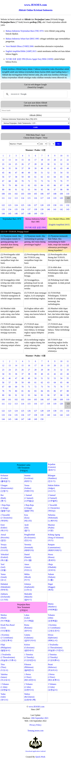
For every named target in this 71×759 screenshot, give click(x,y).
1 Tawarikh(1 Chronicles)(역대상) (54, 508)
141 (54, 209)
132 (67, 205)
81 (23, 185)
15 (23, 160)
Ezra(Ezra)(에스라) (28, 518)
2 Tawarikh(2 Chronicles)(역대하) (6, 518)
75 (55, 181)
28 (35, 164)
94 (35, 189)
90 (10, 189)
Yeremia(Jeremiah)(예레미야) (29, 547)
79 (10, 185)
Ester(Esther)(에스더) (4, 528)
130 (54, 205)
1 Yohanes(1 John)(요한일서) (5, 687)
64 (55, 177)
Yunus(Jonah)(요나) (4, 577)
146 (16, 213)
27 (29, 164)
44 (68, 168)
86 (55, 185)
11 (68, 156)
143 (67, 209)
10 (61, 156)
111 (3, 198)
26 (23, 164)
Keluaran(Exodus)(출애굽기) (5, 478)
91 (16, 189)
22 (68, 160)
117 (41, 198)
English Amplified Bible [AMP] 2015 (21, 51)
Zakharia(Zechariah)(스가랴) (5, 597)
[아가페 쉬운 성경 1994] (35, 227)
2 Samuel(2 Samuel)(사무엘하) (52, 498)
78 (3, 185)
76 (61, 181)
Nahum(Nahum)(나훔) (51, 577)
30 (48, 164)
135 (16, 209)
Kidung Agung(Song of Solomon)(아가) (56, 537)
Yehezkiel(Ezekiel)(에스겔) (5, 557)
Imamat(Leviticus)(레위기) (28, 478)
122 (3, 205)
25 (16, 164)
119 (54, 198)
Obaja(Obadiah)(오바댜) (52, 567)
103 (22, 194)
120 (61, 198)
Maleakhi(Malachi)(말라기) (28, 597)
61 (35, 177)
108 (54, 194)
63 (48, 177)
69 (16, 181)
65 (61, 177)
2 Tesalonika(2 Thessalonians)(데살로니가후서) (8, 657)
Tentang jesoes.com (36, 731)
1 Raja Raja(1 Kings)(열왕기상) (5, 508)
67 (3, 181)
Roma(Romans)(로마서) (28, 628)
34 (3, 168)
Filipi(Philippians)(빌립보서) (6, 647)
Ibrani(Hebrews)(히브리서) (52, 667)
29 (42, 164)
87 (61, 185)
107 (48, 194)
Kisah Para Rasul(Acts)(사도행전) (8, 628)
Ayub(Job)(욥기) (27, 528)
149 (35, 213)
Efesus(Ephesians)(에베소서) (53, 638)
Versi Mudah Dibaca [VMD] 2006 (20, 46)
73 (42, 181)
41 (48, 168)
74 (48, 181)
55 (68, 173)
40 (42, 168)
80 (16, 185)
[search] (35, 94)
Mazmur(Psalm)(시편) (51, 528)
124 (16, 205)
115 (28, 198)
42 (55, 168)
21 (61, 160)
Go (58, 144)
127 (35, 205)
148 (29, 213)
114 (22, 198)
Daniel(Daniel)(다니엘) (28, 557)
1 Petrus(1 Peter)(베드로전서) (30, 677)
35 (10, 168)
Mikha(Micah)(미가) (27, 577)
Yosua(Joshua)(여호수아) (29, 488)
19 (48, 160)
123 (9, 205)
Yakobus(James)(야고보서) (5, 677)
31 (55, 164)
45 (3, 173)
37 (23, 168)
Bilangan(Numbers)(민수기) (52, 478)
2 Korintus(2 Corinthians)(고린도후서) (7, 638)
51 (42, 173)
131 (61, 205)
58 (16, 177)
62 (42, 177)
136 (22, 209)
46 (10, 173)
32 (61, 164)
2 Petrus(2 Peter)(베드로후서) (53, 677)
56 (3, 177)
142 (61, 209)
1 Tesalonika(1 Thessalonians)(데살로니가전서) (56, 647)
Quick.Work (40, 757)
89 (3, 189)
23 (3, 164)
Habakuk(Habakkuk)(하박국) (5, 587)
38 (29, 168)
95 (42, 189)
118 (48, 198)
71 (29, 181)
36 (16, 168)
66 (68, 177)
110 (67, 194)
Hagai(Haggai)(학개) (51, 587)
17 (35, 160)
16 (29, 160)
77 (68, 181)
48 (23, 173)
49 (29, 173)
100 (3, 194)
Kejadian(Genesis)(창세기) (52, 467)
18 (42, 160)
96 (48, 189)
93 (29, 189)
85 (48, 185)
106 (41, 194)
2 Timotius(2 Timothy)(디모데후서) (53, 657)
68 (10, 181)
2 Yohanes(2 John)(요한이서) (29, 687)
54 (61, 173)
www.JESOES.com (36, 707)
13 (10, 160)
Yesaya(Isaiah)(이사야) (4, 547)
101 (9, 194)
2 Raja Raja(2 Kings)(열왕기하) (29, 508)
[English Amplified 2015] (59, 225)
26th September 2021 (39, 718)
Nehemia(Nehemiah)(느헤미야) (53, 518)
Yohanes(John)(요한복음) (52, 618)
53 (55, 173)
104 (29, 194)
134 (9, 209)
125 (22, 205)
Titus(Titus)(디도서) (4, 667)
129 (48, 205)
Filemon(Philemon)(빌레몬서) (29, 667)
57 (10, 177)
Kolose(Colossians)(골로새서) (29, 647)
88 (68, 185)
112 (9, 198)
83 (35, 185)
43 (61, 168)
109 (61, 194)
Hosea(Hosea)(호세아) (51, 557)
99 (68, 189)
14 (16, 160)
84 (42, 185)
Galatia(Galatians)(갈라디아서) (30, 638)
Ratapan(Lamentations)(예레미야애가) (55, 547)
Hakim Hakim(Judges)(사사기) (53, 488)
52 (48, 173)
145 (9, 213)
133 (3, 209)
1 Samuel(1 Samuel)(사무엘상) (29, 498)
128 (41, 205)
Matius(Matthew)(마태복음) (52, 607)
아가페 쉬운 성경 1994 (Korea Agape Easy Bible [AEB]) (29, 59)
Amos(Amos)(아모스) (28, 567)
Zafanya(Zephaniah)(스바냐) (29, 587)
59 (23, 177)
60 (29, 177)
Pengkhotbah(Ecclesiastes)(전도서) (29, 537)
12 (3, 160)
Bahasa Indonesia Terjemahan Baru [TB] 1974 (24, 31)
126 (29, 205)
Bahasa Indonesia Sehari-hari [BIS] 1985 (22, 39)
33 (68, 164)
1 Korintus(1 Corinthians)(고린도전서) (54, 628)
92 (23, 189)
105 (35, 194)
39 (35, 168)
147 (22, 213)
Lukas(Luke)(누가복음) (29, 618)
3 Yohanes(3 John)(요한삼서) (52, 687)
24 (10, 164)
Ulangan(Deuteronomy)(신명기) (7, 488)
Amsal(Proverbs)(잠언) (5, 537)
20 (55, 160)
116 (35, 198)
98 (61, 189)
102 (16, 194)
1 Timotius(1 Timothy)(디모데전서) (30, 657)
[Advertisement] (35, 442)
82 (29, 185)
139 (41, 209)
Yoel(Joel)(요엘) (3, 567)
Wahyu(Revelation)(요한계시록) (30, 697)
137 (29, 209)
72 (35, 181)
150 (41, 213)
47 (16, 173)
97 (55, 189)
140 (48, 209)
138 (35, 209)
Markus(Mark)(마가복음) (5, 618)
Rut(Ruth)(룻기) (3, 498)
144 (3, 213)
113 (16, 198)
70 (23, 181)
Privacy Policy (36, 725)
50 (35, 173)
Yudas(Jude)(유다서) (4, 697)
